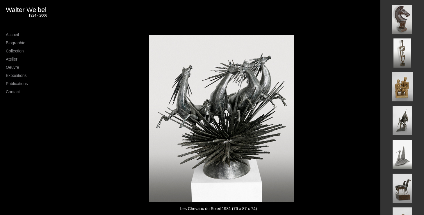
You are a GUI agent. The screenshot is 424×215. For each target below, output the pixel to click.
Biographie (15, 42)
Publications (17, 83)
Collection (15, 51)
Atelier (11, 59)
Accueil (12, 34)
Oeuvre (12, 67)
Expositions (16, 75)
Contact (13, 91)
